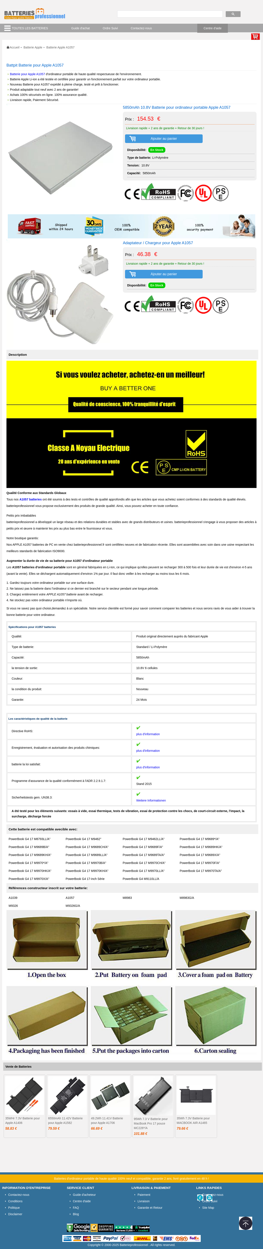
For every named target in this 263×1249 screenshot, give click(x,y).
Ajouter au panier (164, 138)
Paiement (144, 1194)
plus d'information (148, 734)
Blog (76, 1214)
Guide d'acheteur (84, 1194)
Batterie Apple (32, 47)
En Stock (156, 150)
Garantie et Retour (150, 1207)
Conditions (15, 1201)
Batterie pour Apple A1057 (27, 74)
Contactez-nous (141, 28)
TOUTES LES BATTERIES (30, 28)
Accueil (14, 47)
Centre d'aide (213, 28)
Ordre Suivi (110, 28)
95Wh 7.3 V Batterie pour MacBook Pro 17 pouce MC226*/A (151, 1123)
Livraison (144, 1201)
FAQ (76, 1207)
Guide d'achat (80, 28)
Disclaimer (15, 1214)
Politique (14, 1207)
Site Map (208, 1207)
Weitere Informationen (151, 800)
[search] (169, 14)
